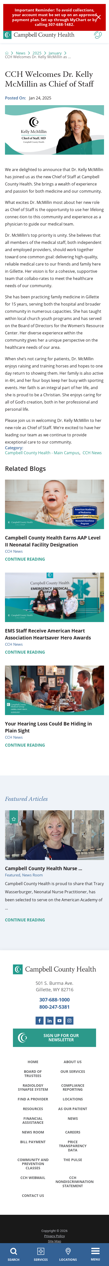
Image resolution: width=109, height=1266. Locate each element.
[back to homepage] (7, 53)
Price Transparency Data (73, 1145)
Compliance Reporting (72, 1087)
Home (33, 1061)
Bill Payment (33, 1141)
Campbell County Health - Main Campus (42, 452)
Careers (72, 1132)
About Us (73, 1061)
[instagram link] (69, 1021)
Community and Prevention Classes (33, 1163)
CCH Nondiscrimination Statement (74, 1181)
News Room (33, 1132)
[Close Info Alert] (98, 17)
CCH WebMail (32, 1177)
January (55, 53)
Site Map (54, 1241)
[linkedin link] (50, 1021)
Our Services (72, 1071)
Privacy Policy (54, 1236)
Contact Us (33, 1195)
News (20, 53)
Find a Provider (33, 1099)
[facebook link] (40, 1021)
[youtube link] (59, 1021)
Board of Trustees (33, 1073)
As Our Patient (72, 1108)
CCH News (92, 452)
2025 (37, 53)
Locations (73, 1099)
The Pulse (72, 1159)
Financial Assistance (33, 1120)
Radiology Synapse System (33, 1087)
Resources (33, 1108)
